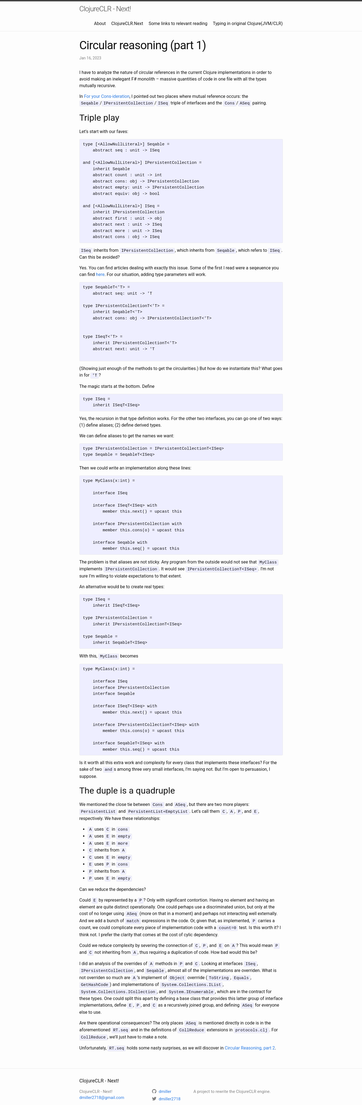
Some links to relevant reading (178, 23)
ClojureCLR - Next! (105, 9)
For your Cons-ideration (106, 96)
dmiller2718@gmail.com (101, 1084)
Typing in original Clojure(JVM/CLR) (248, 23)
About (100, 23)
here (100, 273)
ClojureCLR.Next (127, 23)
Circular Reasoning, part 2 (250, 1034)
